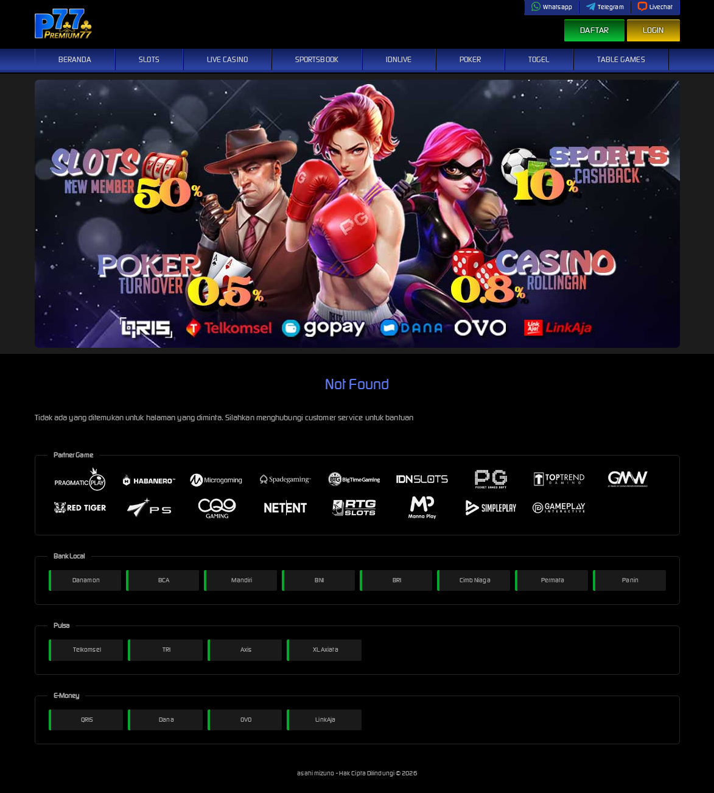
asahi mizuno (316, 773)
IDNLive (399, 59)
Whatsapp (551, 7)
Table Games (621, 59)
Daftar (594, 30)
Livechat (655, 7)
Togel (539, 59)
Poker (470, 59)
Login (653, 30)
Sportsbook (316, 59)
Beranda (75, 59)
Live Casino (227, 59)
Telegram (605, 7)
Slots (149, 59)
